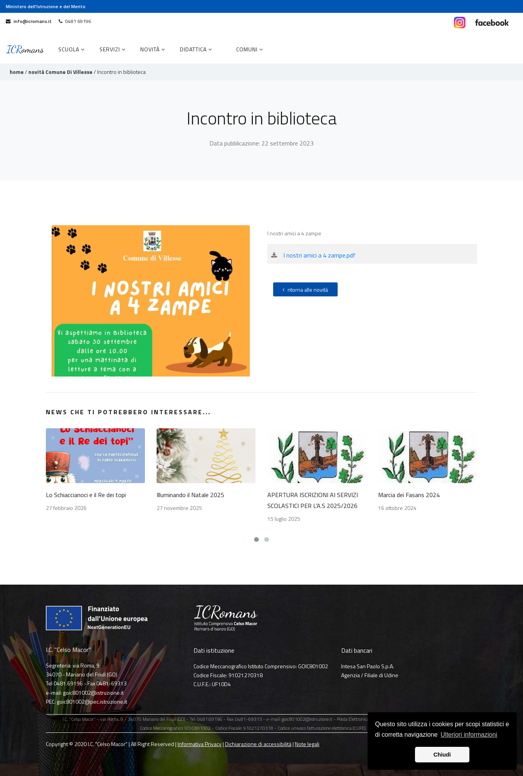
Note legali (307, 744)
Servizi (112, 49)
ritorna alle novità (305, 290)
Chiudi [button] (442, 754)
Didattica (196, 49)
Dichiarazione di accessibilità (258, 744)
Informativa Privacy (199, 744)
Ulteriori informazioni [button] (469, 734)
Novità (152, 49)
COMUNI (249, 49)
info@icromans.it (29, 21)
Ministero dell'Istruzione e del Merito (45, 6)
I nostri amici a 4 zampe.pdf (319, 255)
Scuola (71, 49)
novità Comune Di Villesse (60, 72)
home (17, 72)
